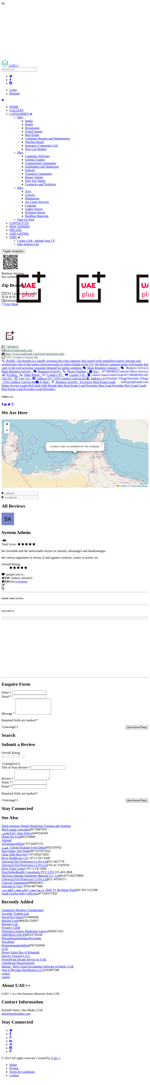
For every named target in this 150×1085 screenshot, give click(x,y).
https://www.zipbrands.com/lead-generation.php (34, 353)
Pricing (13, 1073)
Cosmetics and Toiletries (40, 184)
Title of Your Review (16, 770)
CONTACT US (19, 223)
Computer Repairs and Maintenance (47, 138)
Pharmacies (32, 198)
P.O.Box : (10, 375)
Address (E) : (59, 378)
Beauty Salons (34, 177)
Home (13, 1069)
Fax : (94, 371)
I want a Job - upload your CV (36, 240)
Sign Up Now (25, 219)
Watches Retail (34, 142)
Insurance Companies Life (41, 145)
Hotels (29, 124)
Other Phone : (30, 375)
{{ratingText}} (11, 766)
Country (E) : (53, 375)
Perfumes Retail (35, 212)
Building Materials (36, 216)
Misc (20, 117)
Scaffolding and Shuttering (42, 166)
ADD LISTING (19, 233)
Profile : (75, 364)
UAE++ (56, 1062)
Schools (30, 170)
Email (6, 696)
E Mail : (43, 382)
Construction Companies (40, 163)
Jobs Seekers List (28, 244)
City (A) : (23, 378)
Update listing (14, 585)
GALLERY (16, 110)
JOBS (15, 237)
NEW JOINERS (19, 226)
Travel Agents (34, 131)
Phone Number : (75, 371)
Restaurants (32, 128)
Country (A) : (75, 375)
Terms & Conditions (22, 1076)
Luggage (30, 205)
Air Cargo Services (37, 202)
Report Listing (13, 588)
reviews (21, 581)
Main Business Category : (101, 368)
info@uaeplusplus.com (16, 1018)
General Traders (35, 159)
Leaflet (122, 486)
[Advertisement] (75, 32)
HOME (14, 106)
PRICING (15, 230)
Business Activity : (47, 371)
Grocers (30, 195)
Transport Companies (38, 173)
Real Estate (32, 135)
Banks (29, 121)
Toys (28, 191)
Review (7, 783)
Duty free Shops (35, 180)
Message (8, 716)
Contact (14, 1080)
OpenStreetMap (139, 486)
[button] (102, 444)
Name (6, 692)
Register (14, 93)
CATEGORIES (20, 113)
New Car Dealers (35, 149)
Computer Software (37, 156)
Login (13, 90)
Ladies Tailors (34, 209)
